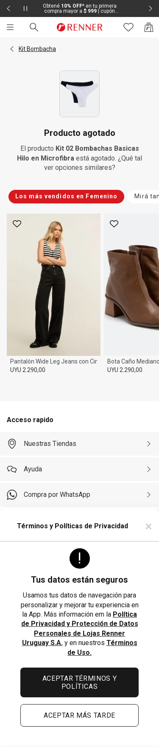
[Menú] (10, 27)
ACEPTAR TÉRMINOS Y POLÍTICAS (79, 682)
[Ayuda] (79, 469)
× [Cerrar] (148, 526)
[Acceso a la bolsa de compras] (149, 27)
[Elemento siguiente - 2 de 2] (150, 8)
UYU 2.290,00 (27, 369)
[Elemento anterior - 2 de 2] (8, 8)
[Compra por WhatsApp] (79, 495)
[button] (11, 48)
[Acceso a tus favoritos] (128, 27)
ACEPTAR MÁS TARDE (79, 715)
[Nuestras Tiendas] (79, 444)
